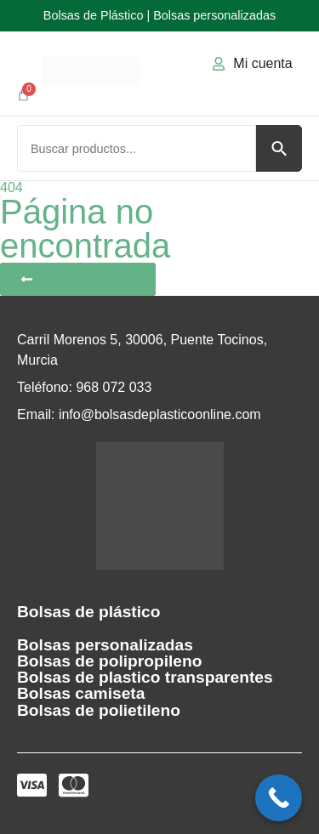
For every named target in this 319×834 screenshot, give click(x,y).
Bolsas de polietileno (98, 710)
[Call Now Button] (278, 797)
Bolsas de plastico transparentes (145, 677)
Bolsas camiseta (81, 693)
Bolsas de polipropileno (109, 661)
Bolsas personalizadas (105, 645)
